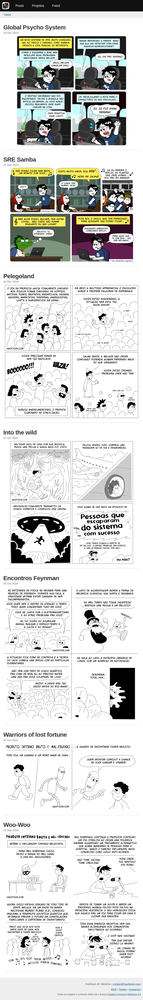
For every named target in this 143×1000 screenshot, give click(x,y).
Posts (20, 6)
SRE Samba (19, 159)
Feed (56, 6)
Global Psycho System (34, 27)
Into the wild (20, 432)
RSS (113, 989)
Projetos (38, 6)
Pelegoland (18, 276)
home (7, 14)
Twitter (123, 989)
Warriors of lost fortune (35, 734)
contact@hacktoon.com (127, 984)
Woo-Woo (16, 824)
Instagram (135, 989)
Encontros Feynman (31, 578)
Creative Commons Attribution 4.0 (124, 994)
